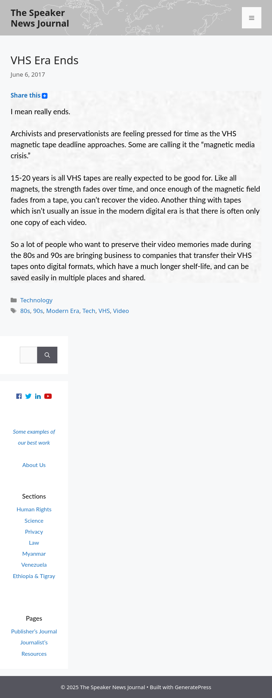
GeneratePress (193, 687)
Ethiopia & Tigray (34, 575)
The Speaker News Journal (40, 17)
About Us (34, 464)
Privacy (34, 531)
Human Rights (34, 509)
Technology (36, 300)
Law (34, 542)
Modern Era (62, 311)
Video (121, 311)
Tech (89, 311)
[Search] (47, 355)
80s (25, 311)
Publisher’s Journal (34, 631)
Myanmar (34, 553)
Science (33, 520)
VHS (104, 311)
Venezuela (34, 564)
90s (38, 311)
